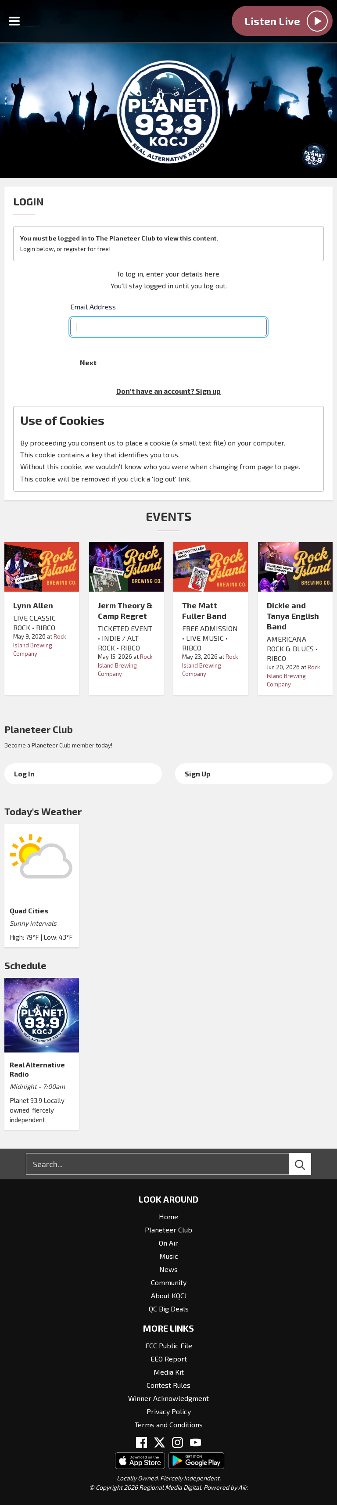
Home (168, 1216)
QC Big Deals (169, 1308)
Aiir (242, 1487)
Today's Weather (43, 811)
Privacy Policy (169, 1411)
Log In (24, 773)
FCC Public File (168, 1345)
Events (168, 516)
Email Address (93, 306)
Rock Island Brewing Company (39, 645)
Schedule (25, 965)
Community (168, 1282)
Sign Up (198, 773)
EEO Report (169, 1358)
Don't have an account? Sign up (168, 391)
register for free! (87, 248)
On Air (168, 1243)
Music (168, 1256)
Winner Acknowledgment (168, 1398)
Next (88, 362)
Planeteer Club (38, 729)
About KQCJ (168, 1295)
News (168, 1269)
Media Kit (169, 1372)
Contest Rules (168, 1385)
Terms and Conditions (169, 1424)
